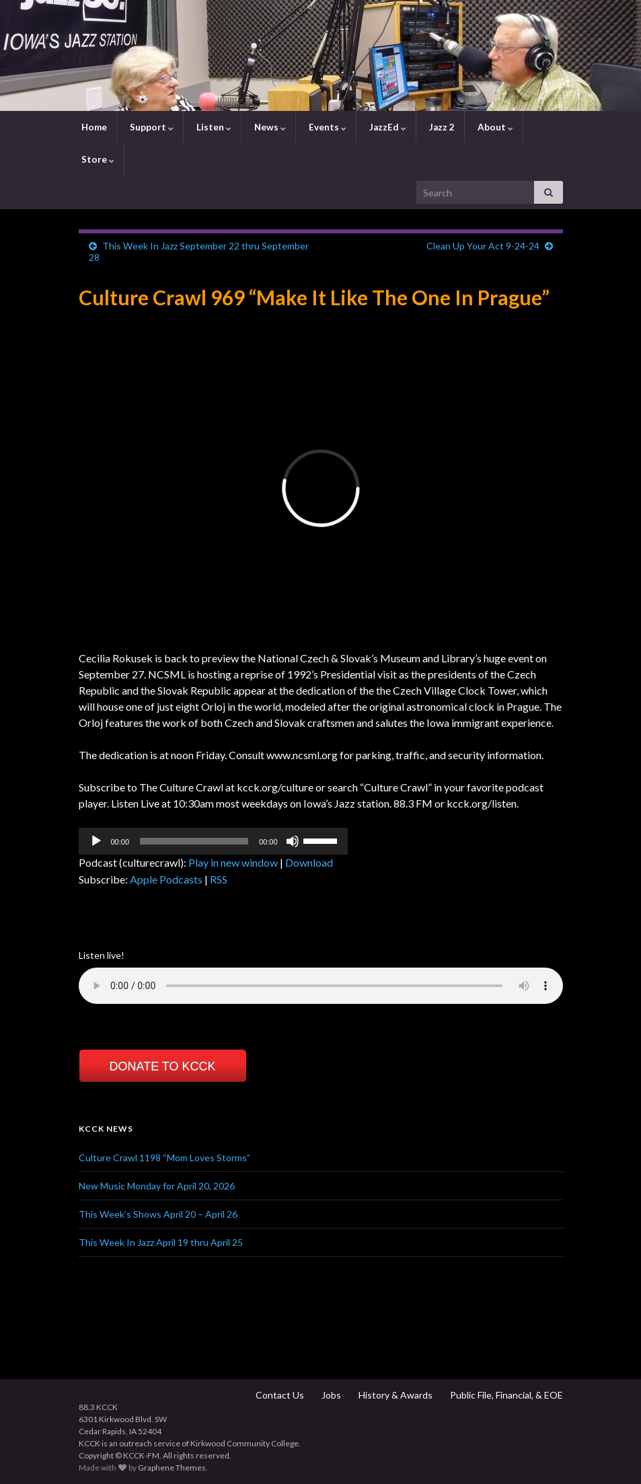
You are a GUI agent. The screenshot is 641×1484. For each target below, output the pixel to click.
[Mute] (292, 841)
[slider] (194, 841)
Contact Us (279, 1395)
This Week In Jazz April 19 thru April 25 (161, 1242)
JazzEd (386, 127)
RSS (218, 879)
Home (93, 127)
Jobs (330, 1395)
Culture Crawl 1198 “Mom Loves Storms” (164, 1157)
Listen (212, 127)
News (269, 127)
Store (96, 159)
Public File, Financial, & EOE (505, 1395)
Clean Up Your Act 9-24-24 (482, 245)
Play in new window (233, 862)
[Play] (96, 841)
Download (309, 862)
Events (326, 127)
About (494, 127)
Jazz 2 (441, 127)
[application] (213, 841)
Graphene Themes (172, 1467)
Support (151, 127)
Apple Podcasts (166, 879)
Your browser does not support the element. (321, 986)
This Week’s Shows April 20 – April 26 (158, 1214)
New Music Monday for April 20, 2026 (157, 1186)
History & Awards (394, 1395)
